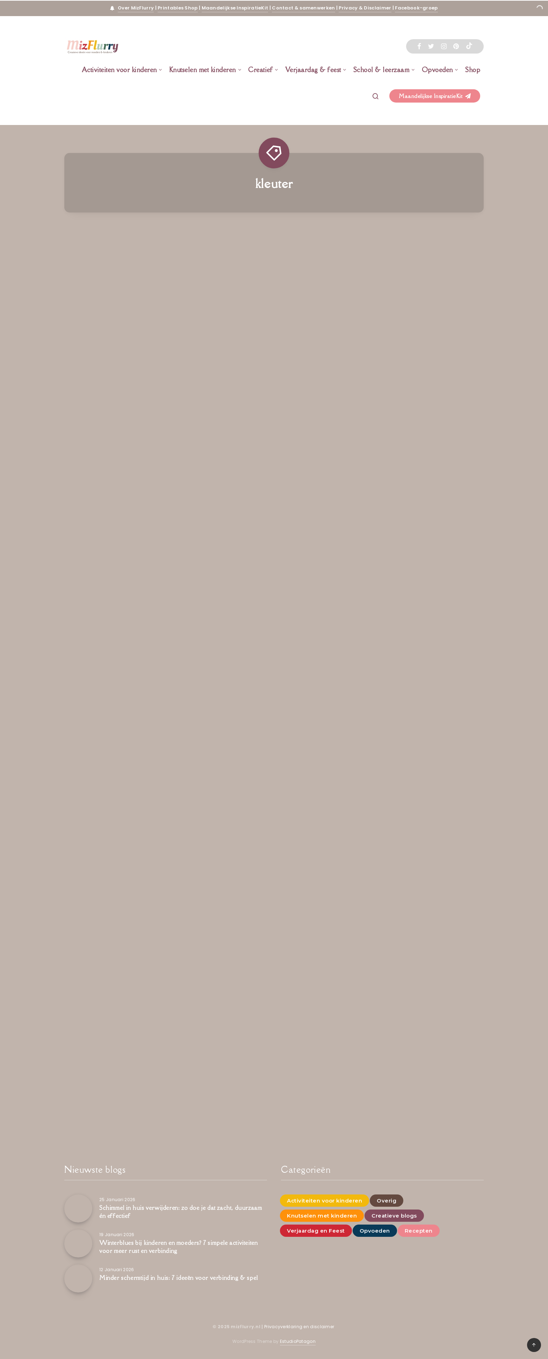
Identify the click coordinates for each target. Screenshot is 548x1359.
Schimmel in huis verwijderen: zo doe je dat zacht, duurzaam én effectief (180, 1212)
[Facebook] (419, 46)
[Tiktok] (469, 46)
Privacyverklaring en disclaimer (300, 1327)
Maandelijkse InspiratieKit (235, 8)
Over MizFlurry (136, 8)
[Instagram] (444, 46)
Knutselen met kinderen (202, 69)
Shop (472, 69)
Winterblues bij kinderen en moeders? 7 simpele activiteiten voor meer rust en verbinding (178, 1247)
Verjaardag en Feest (316, 1230)
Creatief (260, 69)
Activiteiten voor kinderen (119, 69)
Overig (386, 1200)
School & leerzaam (381, 69)
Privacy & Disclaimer (365, 8)
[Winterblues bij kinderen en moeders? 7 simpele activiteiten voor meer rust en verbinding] (78, 1243)
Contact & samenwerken (303, 8)
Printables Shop (178, 8)
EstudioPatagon (298, 1341)
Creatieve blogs (394, 1215)
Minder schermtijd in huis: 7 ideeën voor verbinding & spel (178, 1278)
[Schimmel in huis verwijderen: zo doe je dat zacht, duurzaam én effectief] (78, 1208)
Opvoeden (437, 69)
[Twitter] (431, 46)
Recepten (419, 1230)
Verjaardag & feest (313, 69)
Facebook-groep (416, 8)
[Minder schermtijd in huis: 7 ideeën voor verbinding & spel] (78, 1278)
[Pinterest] (456, 46)
